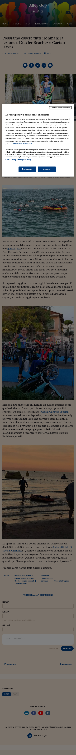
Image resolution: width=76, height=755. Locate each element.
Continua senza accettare (60, 108)
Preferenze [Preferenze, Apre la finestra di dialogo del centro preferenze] (27, 169)
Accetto (47, 169)
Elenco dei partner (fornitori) (18, 160)
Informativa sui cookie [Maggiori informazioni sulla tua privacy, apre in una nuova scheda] (22, 144)
